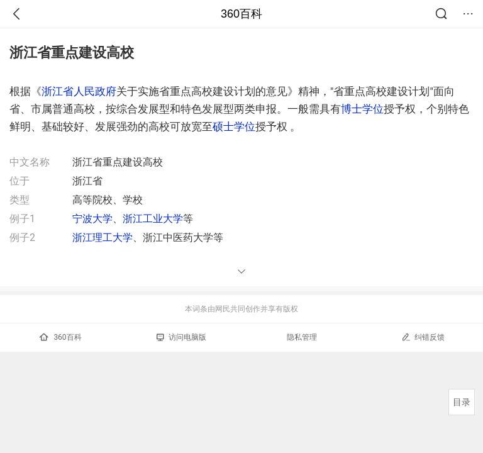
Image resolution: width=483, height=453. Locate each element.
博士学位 (362, 109)
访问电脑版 (181, 337)
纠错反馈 (423, 337)
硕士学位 (234, 126)
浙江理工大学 (102, 237)
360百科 (241, 14)
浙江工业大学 (153, 219)
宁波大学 (92, 219)
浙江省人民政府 (79, 91)
